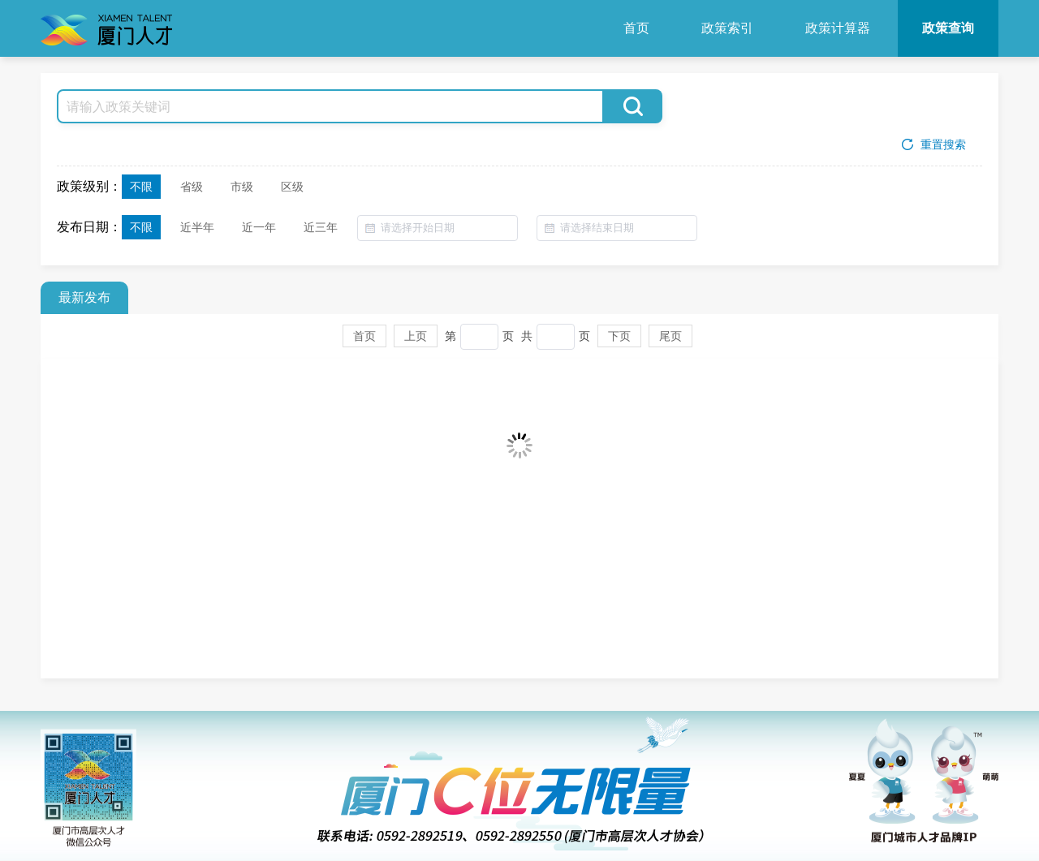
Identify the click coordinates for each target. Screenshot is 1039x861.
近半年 (197, 228)
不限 (141, 187)
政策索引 (727, 28)
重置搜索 (932, 145)
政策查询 (948, 28)
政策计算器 (837, 28)
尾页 (670, 340)
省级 (191, 187)
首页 (636, 28)
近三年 (321, 228)
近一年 (259, 228)
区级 (292, 187)
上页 (415, 340)
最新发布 (84, 302)
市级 (242, 187)
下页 (619, 340)
